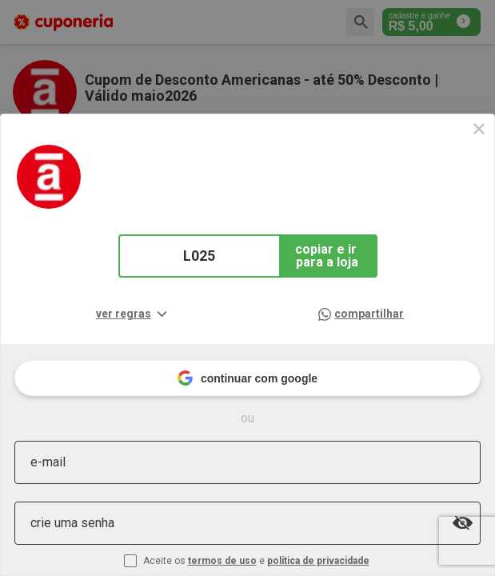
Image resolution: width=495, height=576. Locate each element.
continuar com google (247, 378)
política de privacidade (318, 560)
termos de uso (222, 560)
